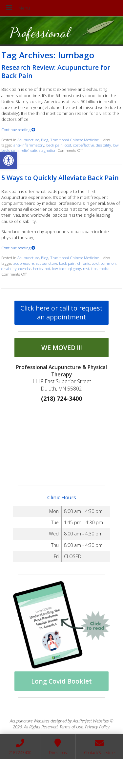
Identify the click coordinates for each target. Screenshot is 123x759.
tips (94, 268)
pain (15, 150)
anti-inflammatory (28, 145)
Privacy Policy (97, 727)
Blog (44, 139)
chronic (83, 263)
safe (34, 150)
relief (25, 150)
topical (105, 268)
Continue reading (18, 129)
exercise (24, 268)
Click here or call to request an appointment (61, 312)
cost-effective (83, 145)
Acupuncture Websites (30, 721)
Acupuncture (28, 139)
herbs (38, 268)
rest (86, 268)
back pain (54, 145)
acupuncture (46, 263)
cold (95, 263)
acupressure (23, 263)
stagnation (47, 150)
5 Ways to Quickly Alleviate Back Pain (60, 177)
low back (59, 268)
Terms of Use (71, 727)
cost (68, 145)
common (108, 263)
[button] (8, 160)
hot (47, 268)
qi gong (75, 268)
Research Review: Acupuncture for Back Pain (55, 71)
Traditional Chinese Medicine (74, 139)
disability (103, 145)
